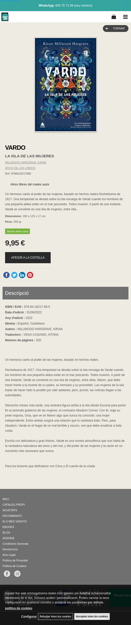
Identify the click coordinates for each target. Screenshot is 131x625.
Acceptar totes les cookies (92, 616)
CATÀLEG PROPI (14, 504)
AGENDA (8, 538)
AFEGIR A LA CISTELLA (28, 257)
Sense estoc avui (17, 231)
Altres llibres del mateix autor (29, 184)
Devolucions (10, 549)
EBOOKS (8, 526)
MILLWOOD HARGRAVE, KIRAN (25, 162)
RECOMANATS (12, 515)
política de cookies (18, 608)
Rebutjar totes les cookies (55, 616)
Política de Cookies (14, 565)
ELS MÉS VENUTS (15, 521)
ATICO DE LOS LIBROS (20, 167)
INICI (6, 499)
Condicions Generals (15, 543)
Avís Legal (9, 554)
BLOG (6, 532)
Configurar (29, 616)
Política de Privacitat (15, 560)
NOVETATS (10, 510)
